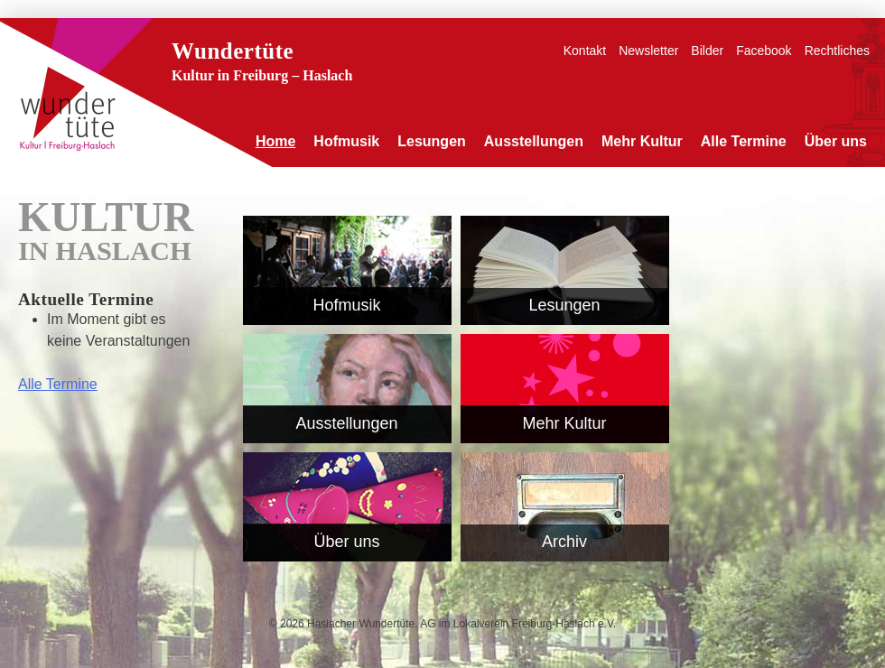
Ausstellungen (533, 141)
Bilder (707, 50)
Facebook (763, 50)
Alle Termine (744, 141)
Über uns (836, 141)
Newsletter (648, 50)
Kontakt (585, 50)
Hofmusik (346, 141)
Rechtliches (837, 50)
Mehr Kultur (642, 141)
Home (275, 141)
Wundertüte (232, 51)
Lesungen (431, 141)
